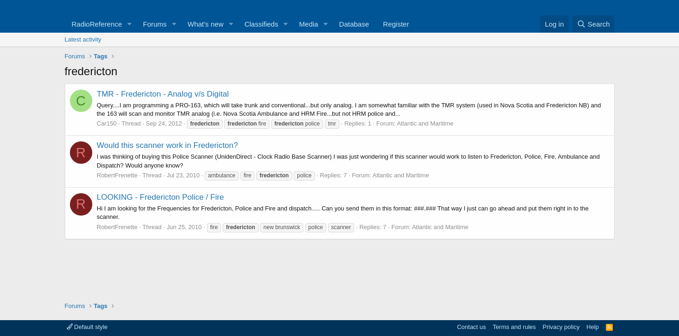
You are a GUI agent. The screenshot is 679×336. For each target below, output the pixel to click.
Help (592, 326)
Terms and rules (514, 326)
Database (354, 24)
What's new (206, 24)
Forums (155, 24)
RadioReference (97, 24)
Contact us (471, 326)
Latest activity (83, 39)
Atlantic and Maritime (425, 123)
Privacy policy (560, 326)
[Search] (593, 24)
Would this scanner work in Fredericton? (167, 145)
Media (308, 24)
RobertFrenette (117, 175)
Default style (87, 326)
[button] (129, 24)
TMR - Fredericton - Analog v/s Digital (163, 94)
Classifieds (261, 24)
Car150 (107, 123)
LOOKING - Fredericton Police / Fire (160, 197)
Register (396, 24)
